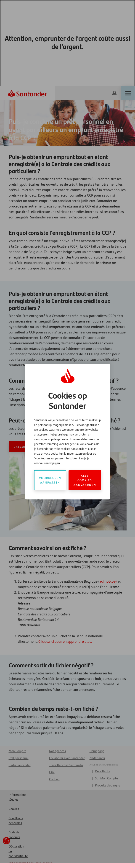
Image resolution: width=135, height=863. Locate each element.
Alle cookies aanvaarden (85, 480)
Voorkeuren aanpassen (50, 480)
